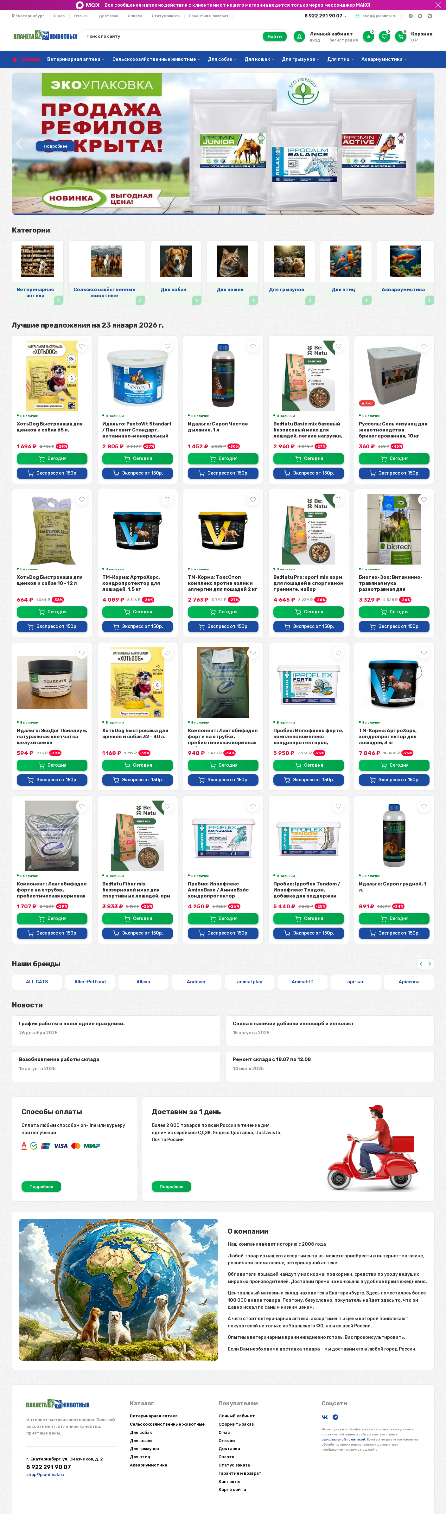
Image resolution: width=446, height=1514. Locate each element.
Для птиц (338, 59)
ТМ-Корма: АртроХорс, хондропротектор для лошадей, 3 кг (388, 736)
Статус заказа (166, 16)
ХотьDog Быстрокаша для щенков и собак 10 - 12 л (50, 580)
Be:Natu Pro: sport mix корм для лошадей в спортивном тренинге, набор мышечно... (308, 586)
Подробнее (55, 146)
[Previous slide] (421, 964)
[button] (427, 144)
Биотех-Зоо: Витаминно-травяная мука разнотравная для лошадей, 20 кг (391, 586)
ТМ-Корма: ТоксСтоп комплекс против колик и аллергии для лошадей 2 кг (222, 583)
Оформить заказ (236, 1424)
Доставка (108, 16)
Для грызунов (298, 59)
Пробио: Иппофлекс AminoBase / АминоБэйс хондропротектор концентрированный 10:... (221, 893)
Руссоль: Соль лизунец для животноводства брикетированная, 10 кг (393, 430)
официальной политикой (343, 1439)
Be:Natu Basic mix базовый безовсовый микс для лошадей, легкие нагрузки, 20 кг (307, 433)
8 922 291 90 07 (323, 16)
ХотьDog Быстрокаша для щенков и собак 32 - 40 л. (135, 733)
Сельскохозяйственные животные (154, 59)
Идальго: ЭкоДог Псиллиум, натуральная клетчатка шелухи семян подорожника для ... (52, 739)
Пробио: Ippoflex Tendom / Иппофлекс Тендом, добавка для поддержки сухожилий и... (306, 893)
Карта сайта (232, 1489)
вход (315, 40)
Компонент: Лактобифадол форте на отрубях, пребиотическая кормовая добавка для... (223, 739)
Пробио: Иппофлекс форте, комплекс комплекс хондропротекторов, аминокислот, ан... (308, 739)
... (239, 16)
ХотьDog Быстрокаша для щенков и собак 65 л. (50, 427)
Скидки (30, 59)
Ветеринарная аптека (73, 59)
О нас (59, 16)
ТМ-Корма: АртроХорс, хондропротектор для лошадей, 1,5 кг (131, 583)
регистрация (343, 40)
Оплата (135, 16)
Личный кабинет (237, 1416)
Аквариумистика (382, 59)
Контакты (229, 1481)
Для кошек (257, 59)
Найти (275, 36)
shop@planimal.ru (379, 16)
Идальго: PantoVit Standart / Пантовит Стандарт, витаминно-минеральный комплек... (137, 433)
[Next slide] (429, 964)
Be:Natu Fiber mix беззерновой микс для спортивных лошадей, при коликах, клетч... (136, 893)
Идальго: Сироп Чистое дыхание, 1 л (218, 427)
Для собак (220, 59)
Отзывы (81, 16)
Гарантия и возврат (209, 16)
